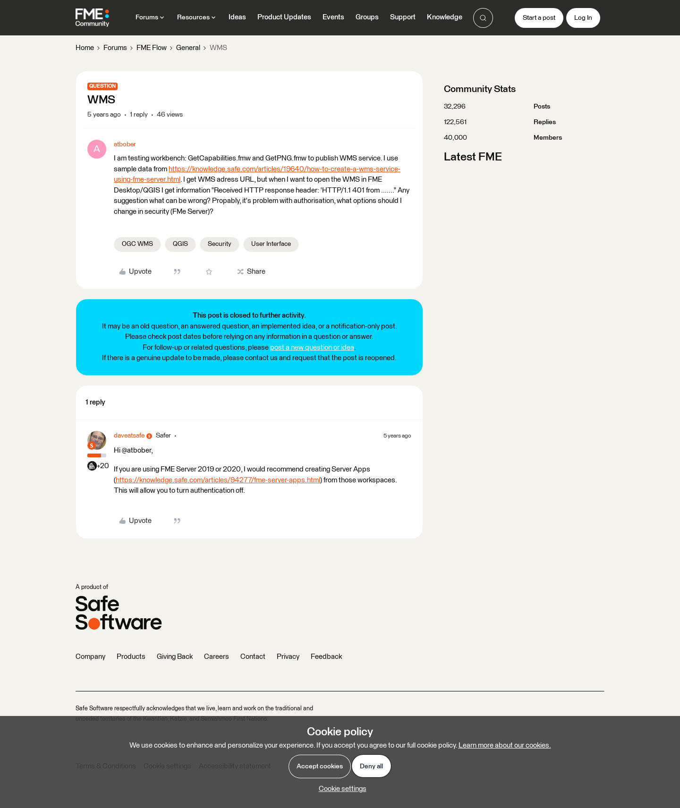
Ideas (237, 17)
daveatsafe (129, 435)
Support (403, 17)
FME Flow (151, 47)
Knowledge (444, 17)
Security (219, 244)
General (188, 47)
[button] (539, 17)
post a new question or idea (312, 347)
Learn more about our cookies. (505, 745)
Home (85, 47)
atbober (125, 144)
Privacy (288, 656)
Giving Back (175, 656)
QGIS (180, 244)
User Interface (271, 244)
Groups (367, 17)
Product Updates (284, 17)
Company (90, 656)
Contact (252, 656)
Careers (216, 656)
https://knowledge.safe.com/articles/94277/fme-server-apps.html (218, 480)
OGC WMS (137, 244)
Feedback (326, 656)
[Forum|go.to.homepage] (92, 17)
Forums (115, 47)
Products (131, 656)
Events (333, 17)
